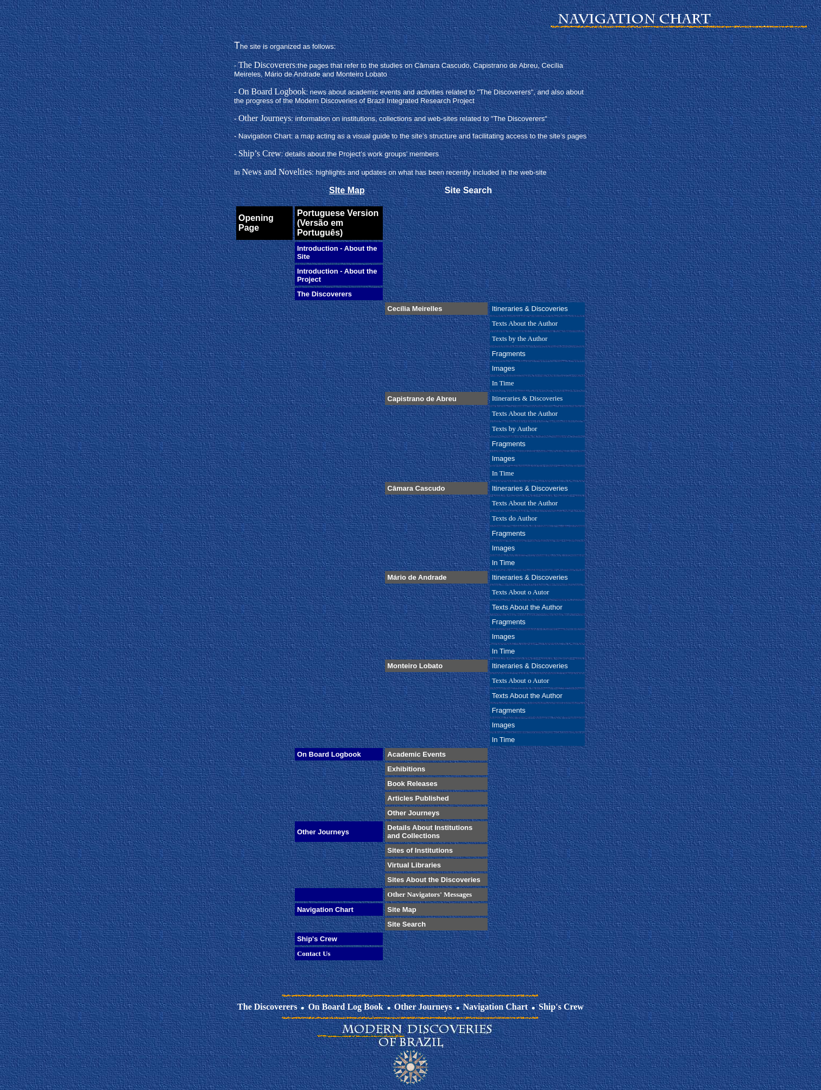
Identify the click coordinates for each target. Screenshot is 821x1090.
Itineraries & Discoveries (527, 398)
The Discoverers (266, 64)
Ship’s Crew (259, 153)
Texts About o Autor (521, 592)
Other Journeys (264, 118)
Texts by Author (515, 428)
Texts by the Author (520, 338)
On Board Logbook (272, 91)
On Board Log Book (345, 1006)
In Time (503, 383)
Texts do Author (515, 518)
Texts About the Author (525, 323)
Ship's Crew (561, 1006)
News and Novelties (277, 171)
